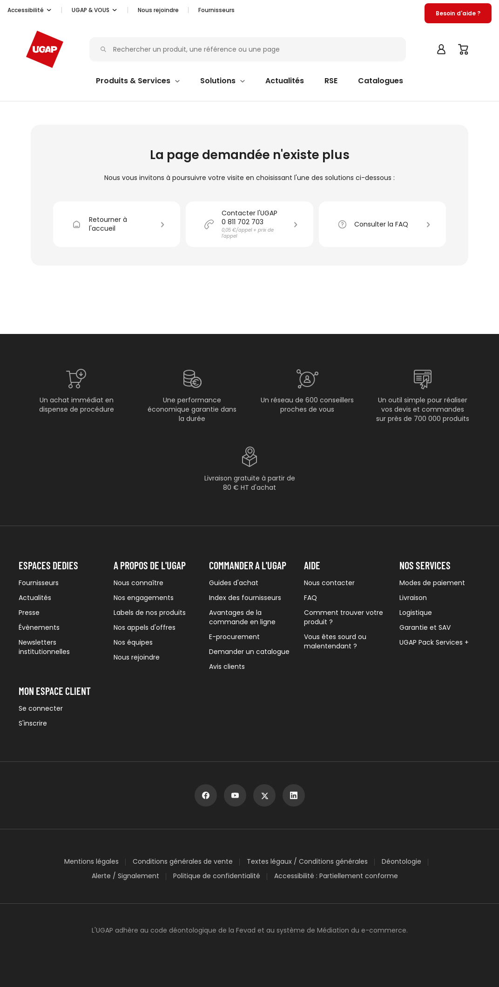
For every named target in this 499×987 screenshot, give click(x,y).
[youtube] (235, 795)
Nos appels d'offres (144, 627)
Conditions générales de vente (183, 861)
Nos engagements (144, 597)
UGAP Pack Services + (434, 642)
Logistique (415, 612)
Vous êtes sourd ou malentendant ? (335, 641)
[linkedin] (294, 795)
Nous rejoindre (137, 657)
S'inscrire (33, 723)
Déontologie (401, 861)
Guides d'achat (233, 582)
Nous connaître (138, 582)
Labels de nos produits (150, 612)
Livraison (413, 597)
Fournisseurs (216, 10)
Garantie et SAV (425, 627)
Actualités (35, 597)
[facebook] (206, 795)
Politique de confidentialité (216, 876)
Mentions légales (91, 861)
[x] (264, 795)
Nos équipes (133, 642)
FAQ (310, 597)
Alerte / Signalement (125, 876)
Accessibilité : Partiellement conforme (336, 876)
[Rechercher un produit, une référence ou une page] (250, 49)
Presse (29, 612)
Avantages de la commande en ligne (242, 617)
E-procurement (234, 636)
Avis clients (227, 666)
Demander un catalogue (249, 651)
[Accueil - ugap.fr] (44, 49)
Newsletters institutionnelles (44, 647)
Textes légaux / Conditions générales (307, 861)
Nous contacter (329, 582)
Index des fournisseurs (245, 597)
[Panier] (463, 49)
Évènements (39, 627)
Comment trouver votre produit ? (343, 617)
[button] (29, 10)
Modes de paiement (432, 582)
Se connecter (41, 708)
